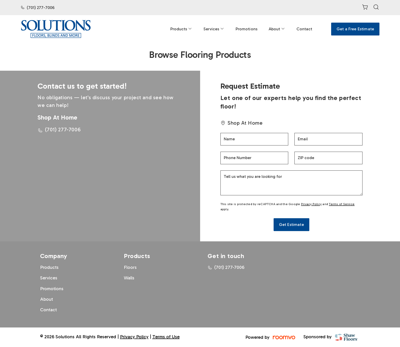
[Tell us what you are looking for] (291, 182)
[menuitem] (181, 29)
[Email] (328, 139)
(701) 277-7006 (40, 7)
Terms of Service (342, 204)
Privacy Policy (311, 204)
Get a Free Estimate (355, 28)
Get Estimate (291, 224)
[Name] (254, 139)
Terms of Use (166, 337)
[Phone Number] (254, 158)
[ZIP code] (328, 158)
